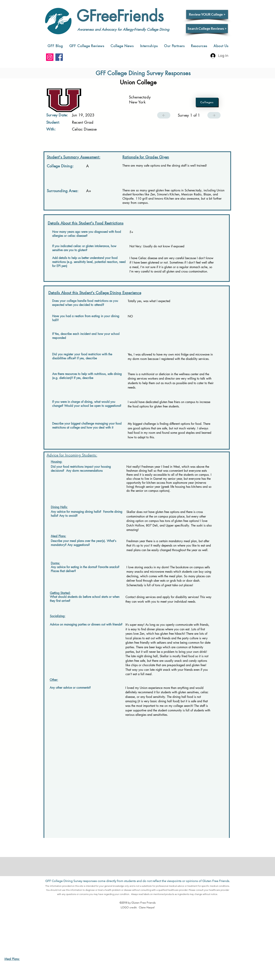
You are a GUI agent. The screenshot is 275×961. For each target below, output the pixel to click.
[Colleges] (207, 102)
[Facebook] (59, 57)
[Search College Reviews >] (207, 28)
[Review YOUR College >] (207, 14)
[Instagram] (49, 57)
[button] (87, 45)
